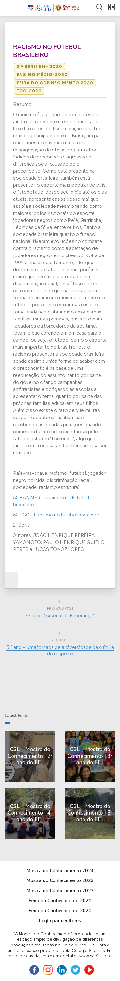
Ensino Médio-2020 (42, 74)
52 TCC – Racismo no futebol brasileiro (56, 515)
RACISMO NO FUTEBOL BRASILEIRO (47, 51)
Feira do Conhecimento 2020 (55, 82)
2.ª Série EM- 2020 (39, 66)
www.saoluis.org (95, 955)
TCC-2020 (29, 90)
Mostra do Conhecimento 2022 (59, 891)
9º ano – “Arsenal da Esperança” (60, 616)
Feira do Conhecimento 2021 (59, 900)
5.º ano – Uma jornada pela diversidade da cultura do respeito (60, 651)
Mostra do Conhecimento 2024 (59, 870)
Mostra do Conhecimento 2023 (59, 880)
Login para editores (60, 921)
